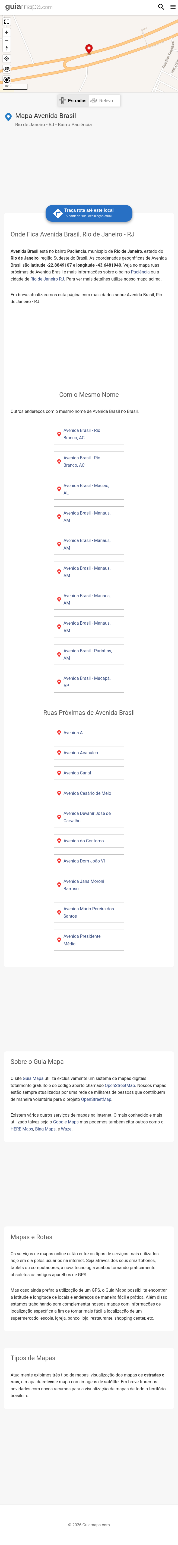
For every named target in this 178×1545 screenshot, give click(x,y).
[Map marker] (89, 49)
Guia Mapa (33, 1078)
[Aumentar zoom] (7, 32)
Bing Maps (45, 1129)
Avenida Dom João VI (84, 861)
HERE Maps (22, 1129)
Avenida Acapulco (80, 752)
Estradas (77, 100)
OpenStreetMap (120, 1085)
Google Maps (66, 1122)
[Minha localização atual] (7, 59)
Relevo (106, 100)
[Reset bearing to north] (7, 48)
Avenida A (73, 732)
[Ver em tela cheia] (7, 22)
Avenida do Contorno (83, 840)
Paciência (140, 272)
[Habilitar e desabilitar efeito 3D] (7, 69)
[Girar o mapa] (7, 80)
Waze (66, 1129)
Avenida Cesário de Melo (87, 793)
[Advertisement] (89, 166)
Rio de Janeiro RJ (47, 279)
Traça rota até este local (89, 213)
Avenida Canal (77, 772)
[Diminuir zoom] (7, 40)
